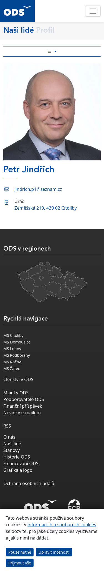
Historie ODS (16, 457)
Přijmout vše (19, 563)
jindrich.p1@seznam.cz (38, 189)
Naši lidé (12, 444)
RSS (7, 426)
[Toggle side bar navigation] (52, 51)
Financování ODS (20, 463)
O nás (9, 437)
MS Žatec (11, 368)
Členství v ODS (18, 379)
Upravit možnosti (54, 552)
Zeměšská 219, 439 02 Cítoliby (45, 208)
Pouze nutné (19, 552)
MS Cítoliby (13, 335)
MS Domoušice (17, 342)
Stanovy (11, 450)
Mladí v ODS (16, 393)
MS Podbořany (16, 355)
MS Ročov (12, 361)
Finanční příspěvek (22, 406)
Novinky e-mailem (22, 413)
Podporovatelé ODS (23, 399)
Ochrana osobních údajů (28, 483)
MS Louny (12, 348)
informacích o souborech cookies (61, 525)
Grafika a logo (17, 470)
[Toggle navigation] (93, 11)
